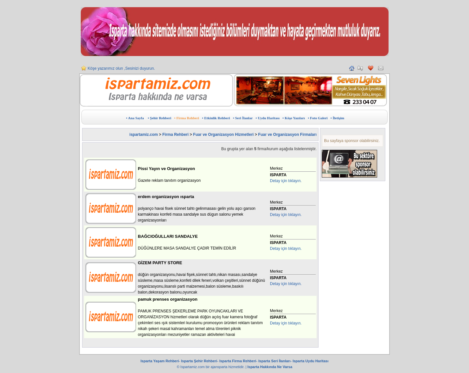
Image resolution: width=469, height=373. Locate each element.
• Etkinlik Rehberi (216, 118)
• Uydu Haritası (268, 118)
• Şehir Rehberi (159, 118)
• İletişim (337, 118)
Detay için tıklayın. (286, 181)
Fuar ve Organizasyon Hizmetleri (223, 134)
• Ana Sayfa (135, 118)
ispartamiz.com (143, 134)
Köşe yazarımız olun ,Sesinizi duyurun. (121, 71)
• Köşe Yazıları (293, 118)
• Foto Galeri (318, 118)
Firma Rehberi (175, 134)
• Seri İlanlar (243, 118)
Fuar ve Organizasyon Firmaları (287, 134)
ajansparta (219, 367)
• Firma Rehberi (186, 118)
